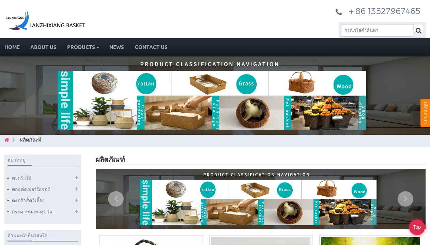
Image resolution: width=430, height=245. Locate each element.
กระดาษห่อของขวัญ (32, 211)
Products (83, 47)
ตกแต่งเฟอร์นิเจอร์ (31, 189)
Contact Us (151, 47)
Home (12, 47)
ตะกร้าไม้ (21, 178)
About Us (43, 47)
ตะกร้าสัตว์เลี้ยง (28, 200)
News (116, 47)
